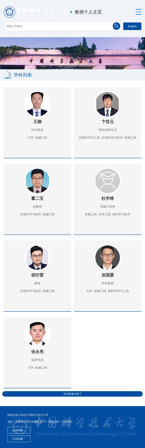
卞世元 (107, 121)
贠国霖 (107, 275)
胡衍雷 (37, 275)
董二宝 (37, 198)
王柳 (37, 121)
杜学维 (107, 198)
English (132, 26)
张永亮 (37, 351)
